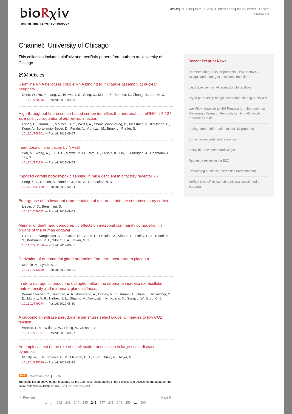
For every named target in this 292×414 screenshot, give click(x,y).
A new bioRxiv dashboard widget (212, 150)
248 (110, 402)
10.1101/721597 (33, 333)
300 (143, 402)
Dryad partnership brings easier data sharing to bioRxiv (228, 98)
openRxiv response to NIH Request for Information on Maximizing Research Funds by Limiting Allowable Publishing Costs (227, 113)
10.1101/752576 (33, 245)
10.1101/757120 (33, 186)
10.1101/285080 (33, 362)
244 (76, 402)
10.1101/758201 (33, 133)
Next (166, 397)
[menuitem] (174, 9)
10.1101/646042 (33, 211)
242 (59, 402)
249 (119, 402)
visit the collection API (76, 386)
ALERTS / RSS (224, 9)
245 (85, 402)
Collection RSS (39, 376)
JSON (57, 376)
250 (127, 402)
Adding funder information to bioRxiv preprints (221, 129)
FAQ (198, 9)
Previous (28, 397)
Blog (208, 9)
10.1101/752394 (33, 162)
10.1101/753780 (33, 269)
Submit (187, 9)
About (264, 9)
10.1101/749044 (33, 303)
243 (68, 402)
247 (102, 402)
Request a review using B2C (209, 160)
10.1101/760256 (33, 100)
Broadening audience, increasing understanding (223, 171)
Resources (246, 9)
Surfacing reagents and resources (213, 139)
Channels (261, 14)
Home (174, 9)
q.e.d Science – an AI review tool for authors (220, 87)
